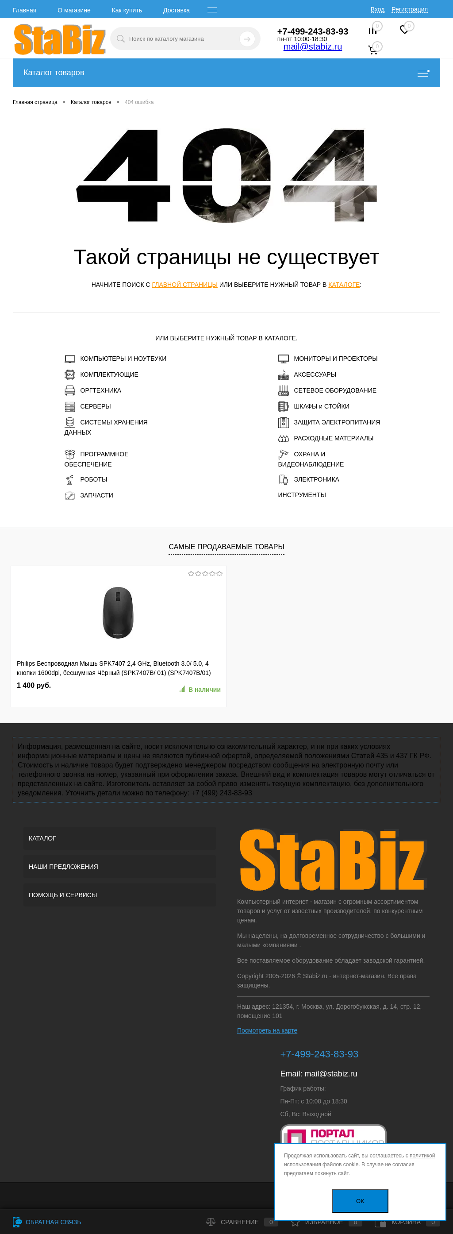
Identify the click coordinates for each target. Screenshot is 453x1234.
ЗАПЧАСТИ (89, 495)
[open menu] (212, 10)
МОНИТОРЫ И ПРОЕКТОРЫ (328, 359)
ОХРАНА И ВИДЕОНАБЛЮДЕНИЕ (311, 458)
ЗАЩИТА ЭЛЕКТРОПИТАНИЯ (329, 422)
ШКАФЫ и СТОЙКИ (313, 406)
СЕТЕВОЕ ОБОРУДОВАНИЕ (327, 391)
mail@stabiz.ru (313, 46)
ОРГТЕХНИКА (93, 391)
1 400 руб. (34, 685)
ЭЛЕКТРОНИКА (308, 479)
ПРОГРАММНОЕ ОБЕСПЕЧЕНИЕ (97, 458)
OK (360, 1201)
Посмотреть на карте (267, 1030)
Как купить (127, 10)
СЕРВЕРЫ (88, 406)
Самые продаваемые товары (226, 547)
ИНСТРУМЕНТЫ (302, 494)
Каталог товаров (226, 72)
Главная (24, 10)
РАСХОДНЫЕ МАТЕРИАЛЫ (326, 438)
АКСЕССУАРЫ (307, 375)
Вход (378, 9)
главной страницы (184, 284)
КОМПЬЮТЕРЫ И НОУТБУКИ (116, 359)
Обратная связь (47, 1222)
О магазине (74, 10)
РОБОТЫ (86, 479)
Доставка (176, 10)
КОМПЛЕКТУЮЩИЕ (101, 375)
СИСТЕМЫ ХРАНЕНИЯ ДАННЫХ (106, 426)
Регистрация (410, 9)
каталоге (344, 284)
